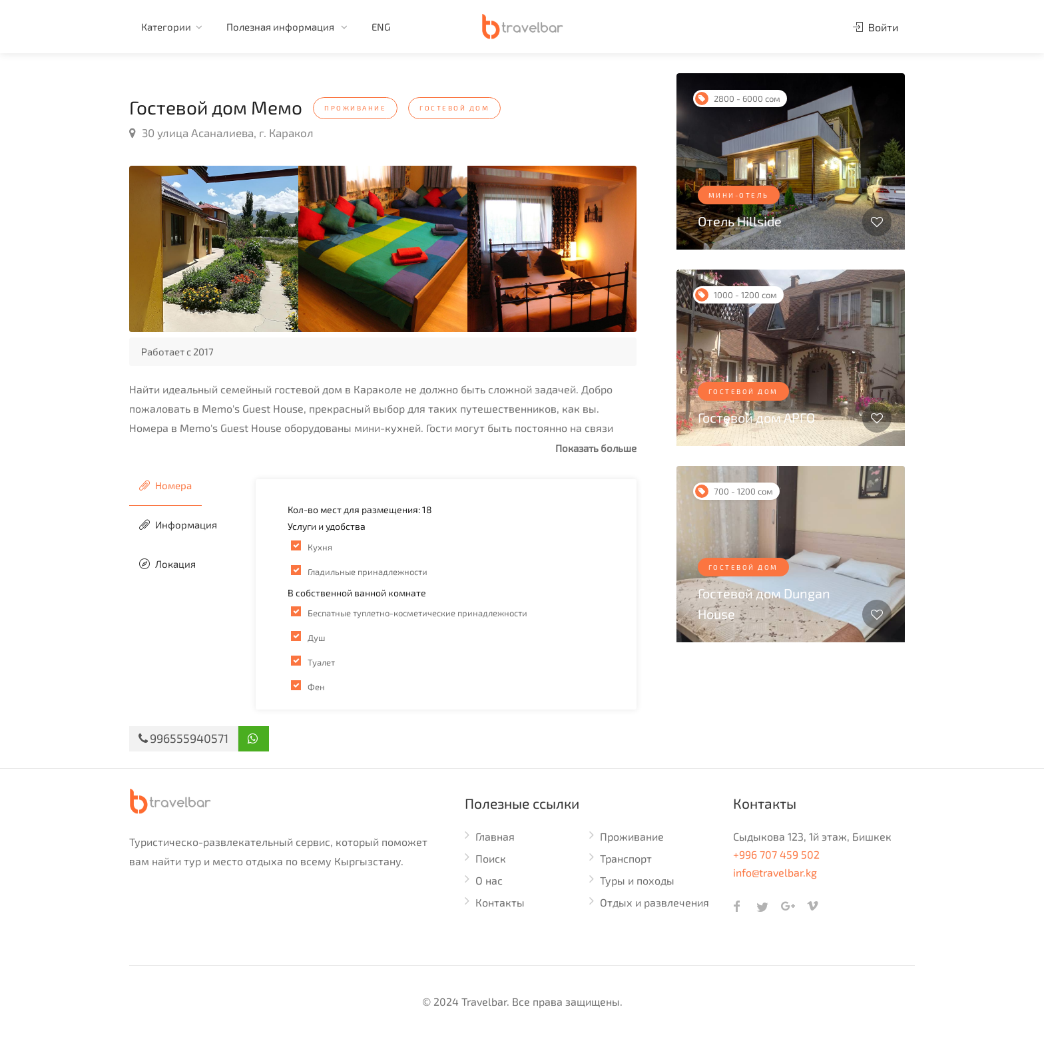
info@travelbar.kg (775, 872)
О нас (489, 880)
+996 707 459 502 (776, 854)
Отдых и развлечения (654, 902)
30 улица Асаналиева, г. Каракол (221, 132)
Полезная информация (281, 27)
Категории (166, 27)
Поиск (490, 858)
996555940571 (183, 738)
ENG (381, 27)
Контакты (500, 902)
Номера (165, 485)
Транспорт (626, 858)
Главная (495, 836)
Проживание (632, 836)
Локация (167, 564)
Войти (875, 27)
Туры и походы (637, 880)
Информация (178, 524)
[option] (213, 249)
